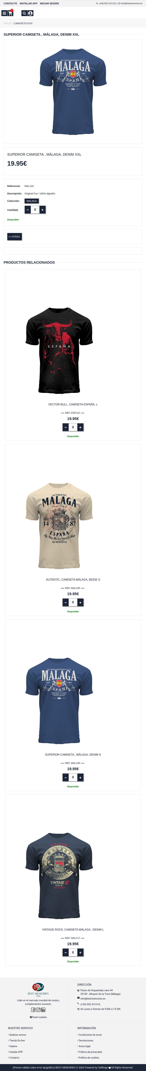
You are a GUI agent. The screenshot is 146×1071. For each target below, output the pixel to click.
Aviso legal (83, 1046)
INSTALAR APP (28, 3)
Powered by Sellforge (96, 1067)
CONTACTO (10, 3)
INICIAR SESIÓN (49, 3)
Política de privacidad (89, 1052)
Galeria (12, 1046)
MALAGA (32, 201)
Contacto (13, 1057)
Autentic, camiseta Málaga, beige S (73, 579)
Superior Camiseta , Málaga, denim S (73, 754)
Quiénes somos (17, 1034)
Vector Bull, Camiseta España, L (73, 404)
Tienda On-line (16, 1040)
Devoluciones (85, 1040)
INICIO (8, 23)
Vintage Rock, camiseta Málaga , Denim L (73, 929)
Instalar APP (15, 1052)
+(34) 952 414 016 (106, 3)
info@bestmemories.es (130, 3)
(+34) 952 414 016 (90, 1004)
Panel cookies (38, 1017)
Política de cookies (88, 1057)
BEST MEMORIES (65, 1067)
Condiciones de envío (89, 1034)
